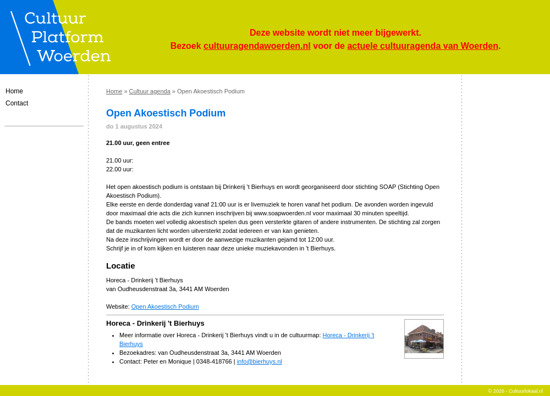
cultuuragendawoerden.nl (257, 46)
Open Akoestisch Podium (165, 306)
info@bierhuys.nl (259, 361)
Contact (17, 103)
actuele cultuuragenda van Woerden (422, 46)
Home (14, 91)
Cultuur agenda (149, 91)
